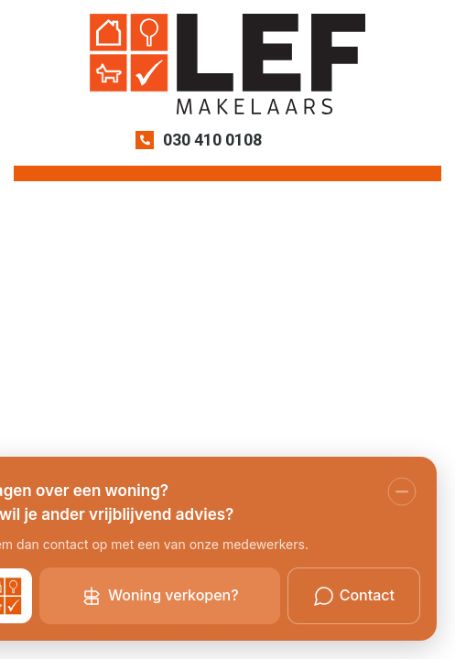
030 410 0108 (212, 139)
